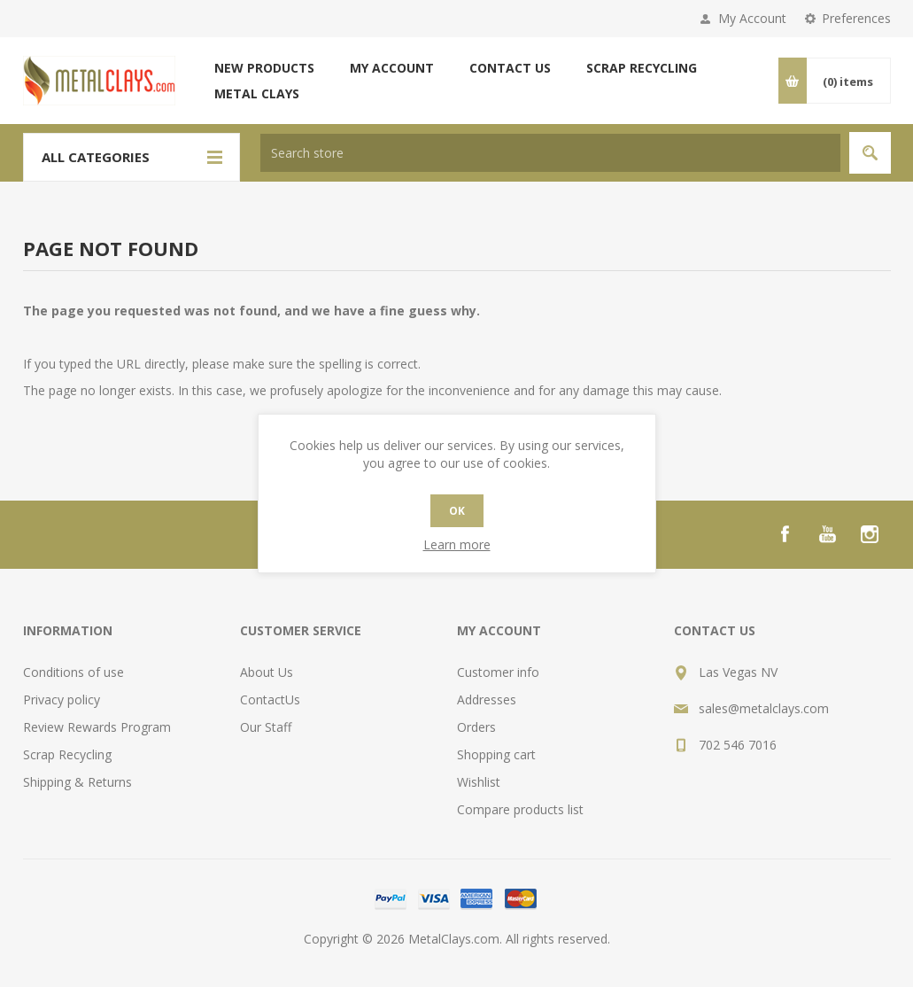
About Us (266, 672)
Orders (476, 727)
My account (392, 67)
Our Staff (265, 727)
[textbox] (550, 153)
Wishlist (478, 781)
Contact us (510, 67)
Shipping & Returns (77, 781)
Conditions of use (73, 672)
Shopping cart (496, 754)
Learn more (457, 544)
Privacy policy (61, 699)
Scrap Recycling (641, 67)
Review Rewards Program (97, 727)
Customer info (498, 672)
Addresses (486, 699)
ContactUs (270, 699)
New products (264, 67)
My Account (752, 18)
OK (457, 510)
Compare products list (520, 809)
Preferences (856, 18)
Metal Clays (256, 93)
